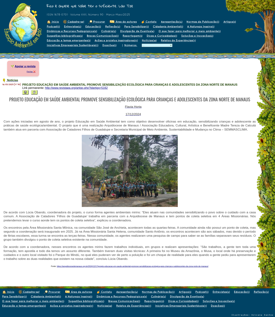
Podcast (53, 26)
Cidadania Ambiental (168, 26)
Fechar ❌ (31, 72)
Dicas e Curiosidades (162, 35)
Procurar (96, 21)
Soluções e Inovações (197, 35)
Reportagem (132, 35)
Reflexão (112, 26)
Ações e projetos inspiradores (116, 40)
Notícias (149, 40)
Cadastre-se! (73, 21)
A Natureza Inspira (200, 26)
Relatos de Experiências (178, 40)
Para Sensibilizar (136, 26)
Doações (109, 45)
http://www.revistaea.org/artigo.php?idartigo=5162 (76, 87)
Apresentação (171, 21)
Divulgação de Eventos (137, 31)
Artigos (229, 21)
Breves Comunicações (102, 35)
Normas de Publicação (202, 21)
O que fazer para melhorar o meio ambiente (189, 31)
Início (53, 21)
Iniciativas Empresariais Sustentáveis (72, 45)
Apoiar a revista (25, 66)
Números (130, 45)
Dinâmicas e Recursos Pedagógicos (72, 31)
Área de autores (123, 21)
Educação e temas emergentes (68, 40)
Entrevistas (72, 26)
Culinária (108, 31)
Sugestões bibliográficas (64, 35)
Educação (93, 26)
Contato (149, 21)
